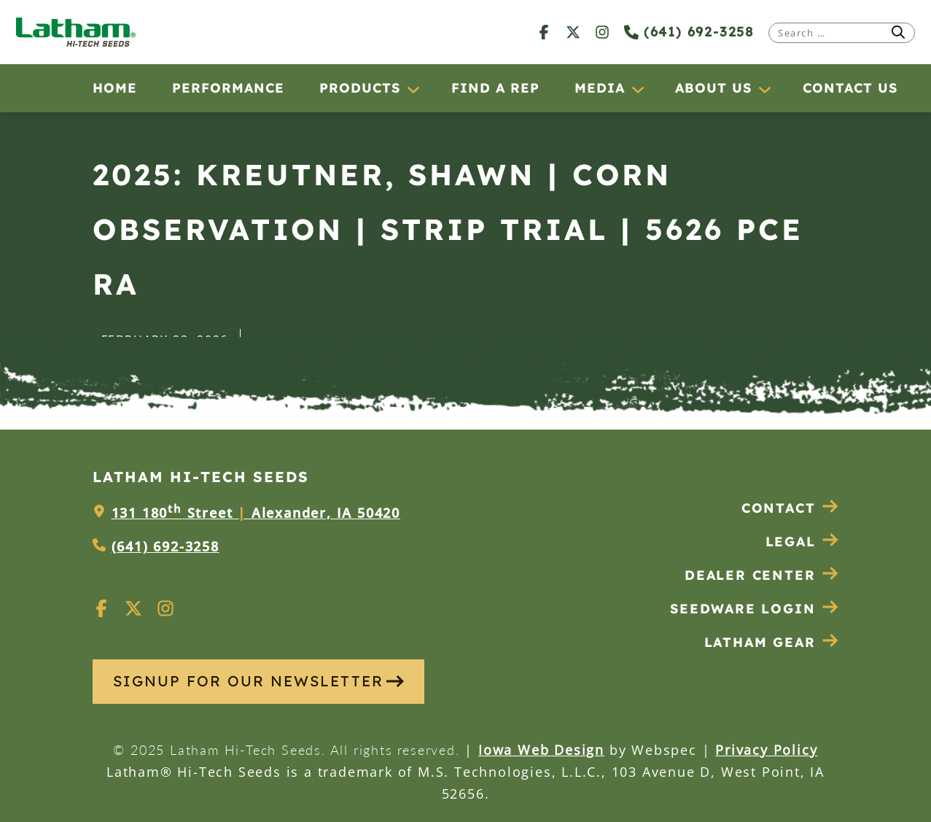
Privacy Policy (766, 750)
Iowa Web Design (541, 750)
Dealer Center (761, 575)
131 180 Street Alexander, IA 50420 (256, 512)
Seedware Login (754, 608)
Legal (802, 541)
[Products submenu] (412, 89)
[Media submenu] (637, 89)
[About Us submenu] (764, 89)
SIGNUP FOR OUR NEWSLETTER (258, 681)
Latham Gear (760, 642)
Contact (790, 508)
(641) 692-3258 (689, 31)
